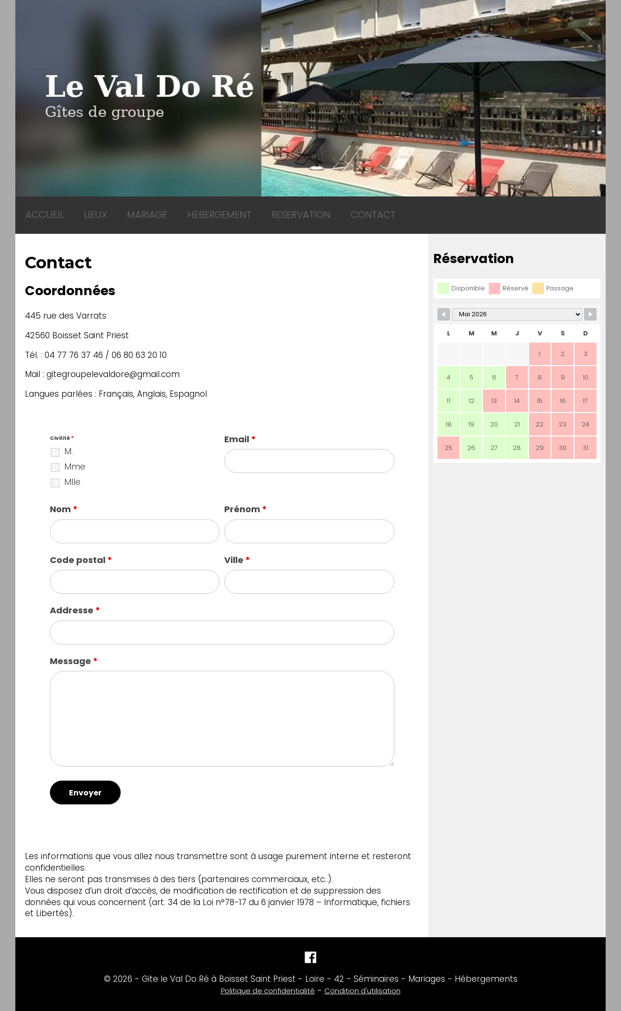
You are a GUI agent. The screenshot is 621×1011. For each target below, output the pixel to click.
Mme (74, 457)
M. (68, 442)
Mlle (72, 472)
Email (240, 430)
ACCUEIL (39, 210)
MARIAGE (121, 210)
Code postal (81, 550)
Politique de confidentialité (268, 981)
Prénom (245, 500)
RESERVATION (249, 210)
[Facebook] (310, 951)
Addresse (75, 601)
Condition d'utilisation (362, 981)
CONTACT (310, 210)
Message (74, 651)
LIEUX (79, 210)
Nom (64, 500)
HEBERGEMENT (180, 210)
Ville (237, 550)
